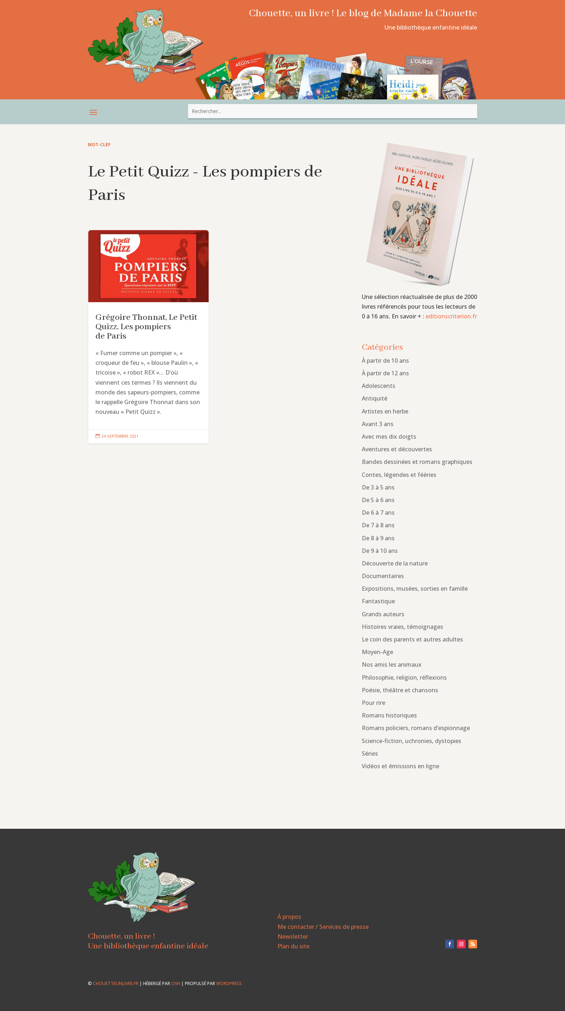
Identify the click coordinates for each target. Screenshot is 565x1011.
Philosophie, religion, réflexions (404, 677)
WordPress (229, 983)
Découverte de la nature (395, 563)
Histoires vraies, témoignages (402, 627)
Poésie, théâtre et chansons (400, 690)
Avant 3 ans (377, 424)
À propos (289, 917)
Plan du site (293, 946)
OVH (175, 983)
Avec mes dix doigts (389, 436)
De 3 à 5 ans (378, 487)
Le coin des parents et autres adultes (412, 639)
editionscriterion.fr (451, 316)
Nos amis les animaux (392, 664)
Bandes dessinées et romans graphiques (417, 462)
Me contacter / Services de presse (323, 927)
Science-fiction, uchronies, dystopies (411, 741)
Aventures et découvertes (397, 449)
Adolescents (378, 386)
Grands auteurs (383, 614)
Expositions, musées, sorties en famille (415, 588)
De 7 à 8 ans (378, 525)
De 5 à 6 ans (378, 500)
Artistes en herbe (385, 411)
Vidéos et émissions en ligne (400, 766)
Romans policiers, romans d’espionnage (416, 728)
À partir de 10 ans (385, 360)
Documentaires (383, 576)
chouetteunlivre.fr (115, 983)
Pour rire (373, 703)
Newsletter (292, 936)
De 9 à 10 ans (380, 551)
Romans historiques (389, 715)
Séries (370, 753)
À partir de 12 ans (385, 373)
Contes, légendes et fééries (399, 475)
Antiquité (374, 398)
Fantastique (378, 601)
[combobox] (332, 111)
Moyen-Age (377, 652)
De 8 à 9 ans (378, 538)
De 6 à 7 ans (378, 512)
